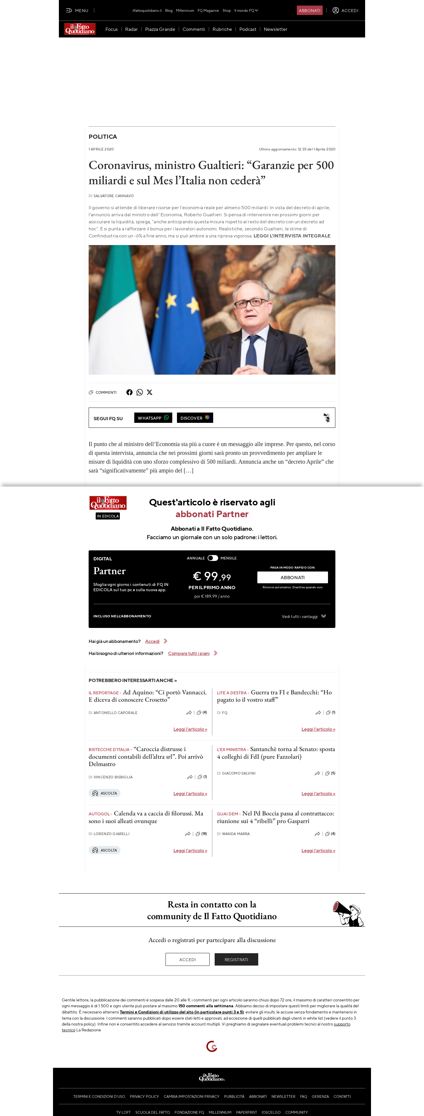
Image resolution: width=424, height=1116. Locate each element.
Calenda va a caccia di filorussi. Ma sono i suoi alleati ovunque (146, 817)
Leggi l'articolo (190, 729)
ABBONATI (293, 577)
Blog (169, 10)
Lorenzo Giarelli (109, 834)
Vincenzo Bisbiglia (110, 777)
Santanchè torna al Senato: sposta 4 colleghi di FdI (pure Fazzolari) (276, 752)
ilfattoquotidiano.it (147, 10)
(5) (330, 773)
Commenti (103, 392)
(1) (330, 712)
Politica (103, 136)
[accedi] (345, 10)
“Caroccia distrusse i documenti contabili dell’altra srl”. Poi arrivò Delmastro (146, 756)
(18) (201, 834)
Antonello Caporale (113, 713)
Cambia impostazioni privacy (191, 1096)
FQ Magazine (208, 10)
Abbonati (309, 10)
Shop (227, 10)
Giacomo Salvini (236, 773)
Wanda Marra (233, 834)
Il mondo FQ (246, 10)
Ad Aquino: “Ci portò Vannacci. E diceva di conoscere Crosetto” (148, 696)
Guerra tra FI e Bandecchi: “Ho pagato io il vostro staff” (274, 696)
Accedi (187, 959)
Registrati (237, 959)
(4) (202, 712)
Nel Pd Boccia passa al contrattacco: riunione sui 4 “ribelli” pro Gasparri (275, 817)
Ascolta (104, 793)
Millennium (185, 10)
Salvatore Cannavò (111, 196)
